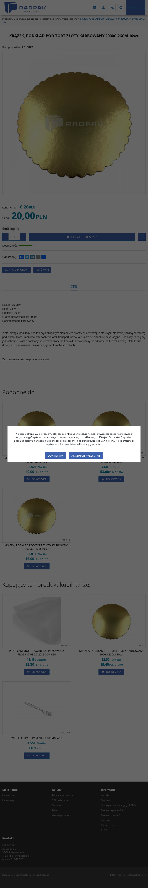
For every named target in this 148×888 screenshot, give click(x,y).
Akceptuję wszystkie (86, 455)
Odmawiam (55, 455)
